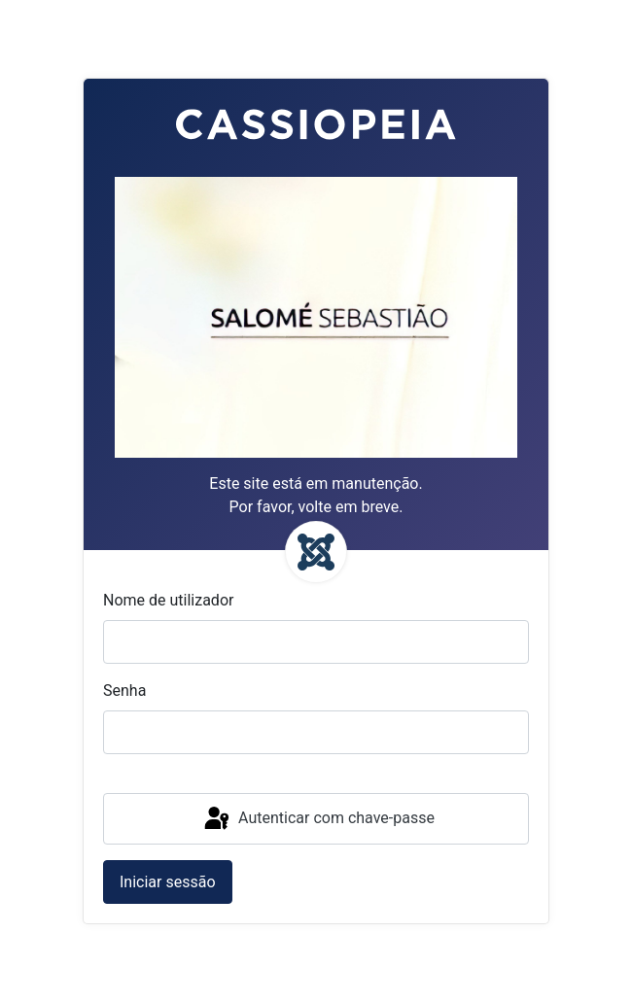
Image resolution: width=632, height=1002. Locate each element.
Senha (124, 690)
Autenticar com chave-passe (318, 819)
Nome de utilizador (168, 600)
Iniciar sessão (168, 882)
